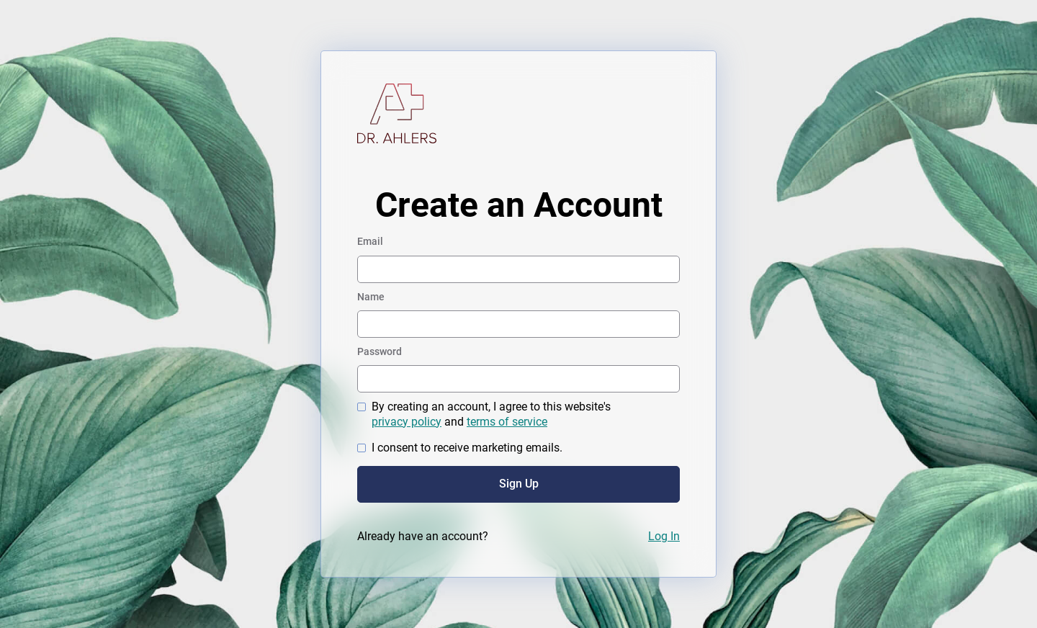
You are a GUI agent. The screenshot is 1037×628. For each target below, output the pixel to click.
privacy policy (406, 422)
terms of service (507, 422)
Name (371, 296)
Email (370, 241)
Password (379, 351)
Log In (664, 536)
